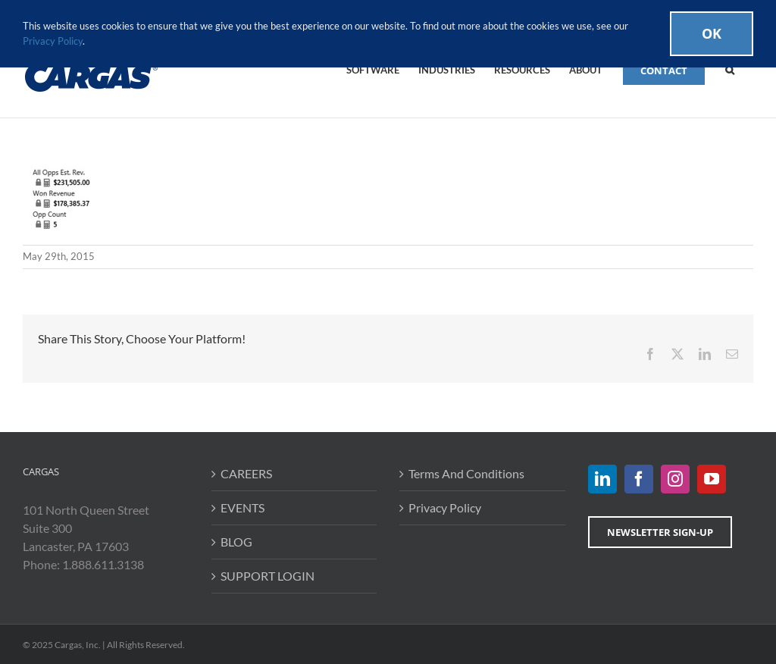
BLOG (236, 541)
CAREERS (246, 473)
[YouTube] (711, 479)
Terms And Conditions (466, 473)
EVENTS (242, 507)
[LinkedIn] (602, 479)
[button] (729, 69)
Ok (711, 33)
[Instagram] (675, 479)
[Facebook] (638, 479)
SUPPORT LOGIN (267, 575)
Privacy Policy (444, 507)
